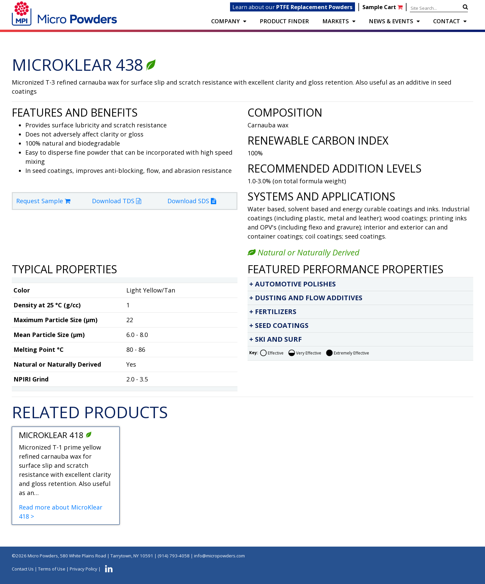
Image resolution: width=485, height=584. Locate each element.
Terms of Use (51, 569)
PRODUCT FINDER (284, 21)
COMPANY (225, 21)
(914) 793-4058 (174, 556)
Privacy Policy (83, 569)
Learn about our (292, 7)
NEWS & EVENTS (391, 21)
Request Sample (43, 201)
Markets (335, 21)
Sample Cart (383, 7)
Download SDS (191, 201)
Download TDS (116, 201)
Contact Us (23, 569)
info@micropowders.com (219, 556)
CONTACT (446, 21)
